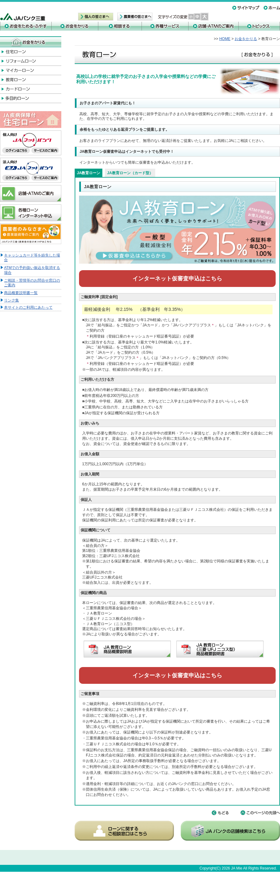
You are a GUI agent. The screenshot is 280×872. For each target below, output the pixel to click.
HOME (225, 39)
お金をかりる (246, 39)
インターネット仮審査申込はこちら (177, 278)
